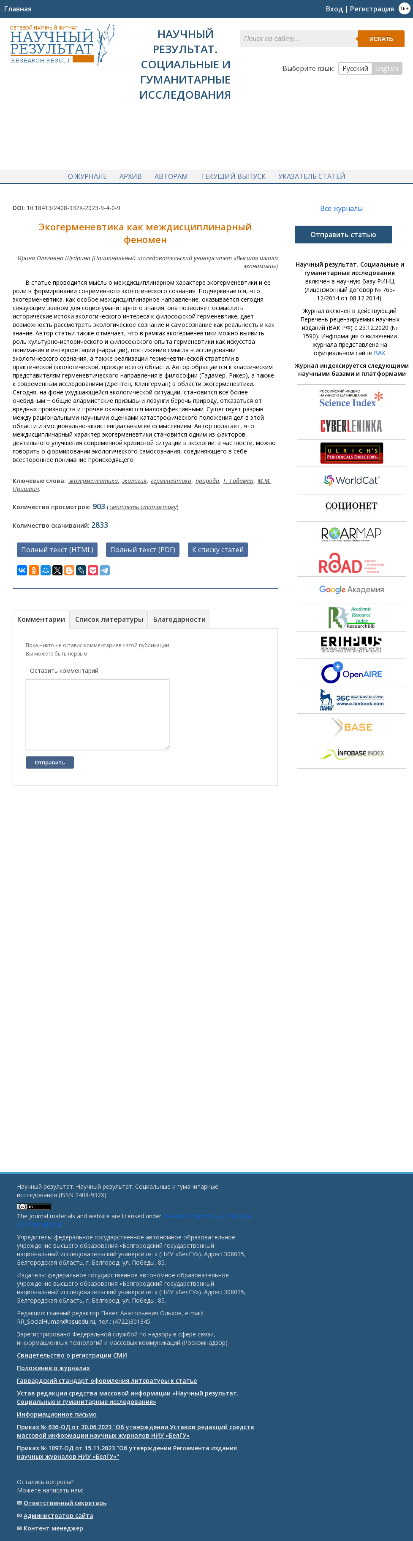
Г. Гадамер (238, 478)
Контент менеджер (53, 1528)
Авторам (171, 173)
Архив (131, 173)
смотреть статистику (143, 504)
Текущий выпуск (233, 173)
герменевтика (171, 478)
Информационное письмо (57, 1414)
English (386, 68)
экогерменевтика (93, 478)
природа (207, 478)
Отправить (50, 772)
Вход (334, 8)
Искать (382, 38)
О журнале (87, 173)
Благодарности (179, 616)
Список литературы (109, 616)
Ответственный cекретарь (65, 1503)
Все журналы (341, 205)
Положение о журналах (53, 1368)
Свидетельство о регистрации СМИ (72, 1355)
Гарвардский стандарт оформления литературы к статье (107, 1380)
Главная (18, 8)
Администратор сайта (58, 1515)
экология (134, 478)
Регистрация (372, 8)
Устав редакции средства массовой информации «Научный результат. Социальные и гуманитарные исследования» (128, 1397)
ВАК (380, 350)
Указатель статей (311, 173)
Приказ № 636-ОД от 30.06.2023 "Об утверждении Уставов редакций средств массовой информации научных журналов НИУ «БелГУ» (135, 1431)
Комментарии (41, 616)
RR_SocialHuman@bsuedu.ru (56, 1321)
